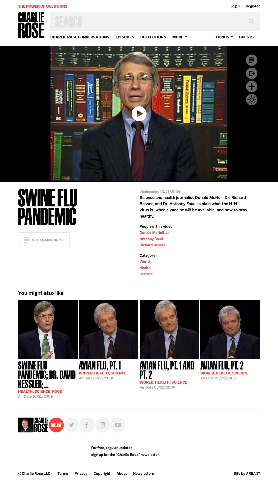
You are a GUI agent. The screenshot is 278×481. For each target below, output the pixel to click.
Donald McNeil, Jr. (155, 232)
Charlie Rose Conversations (79, 37)
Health (145, 267)
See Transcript (47, 240)
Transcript (251, 60)
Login (235, 6)
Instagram (102, 425)
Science (146, 274)
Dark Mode (251, 99)
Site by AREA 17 (247, 473)
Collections (153, 37)
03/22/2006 (102, 370)
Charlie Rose (31, 25)
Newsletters (143, 473)
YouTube (117, 425)
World (145, 261)
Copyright (101, 473)
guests (246, 37)
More (177, 37)
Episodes (125, 37)
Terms (63, 473)
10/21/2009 (48, 379)
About (122, 473)
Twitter (71, 425)
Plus (251, 86)
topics (222, 37)
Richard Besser (152, 245)
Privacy (80, 473)
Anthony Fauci (151, 238)
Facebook (87, 425)
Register (253, 6)
